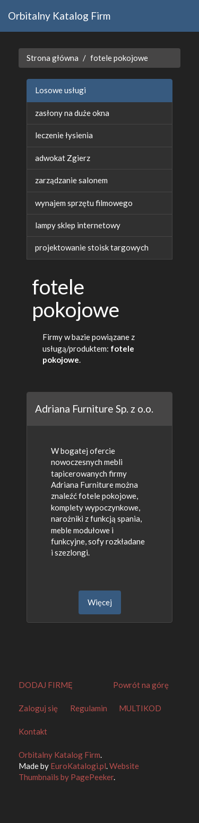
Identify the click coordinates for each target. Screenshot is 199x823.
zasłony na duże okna (72, 113)
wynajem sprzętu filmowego (84, 203)
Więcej (100, 602)
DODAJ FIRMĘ (46, 685)
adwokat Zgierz (62, 158)
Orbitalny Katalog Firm (59, 16)
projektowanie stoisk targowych (92, 247)
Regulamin (88, 708)
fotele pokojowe (119, 57)
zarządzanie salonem (71, 180)
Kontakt (33, 731)
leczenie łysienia (64, 135)
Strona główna (53, 57)
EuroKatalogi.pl (78, 766)
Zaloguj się (38, 708)
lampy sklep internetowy (77, 225)
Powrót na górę (141, 685)
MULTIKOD (140, 708)
